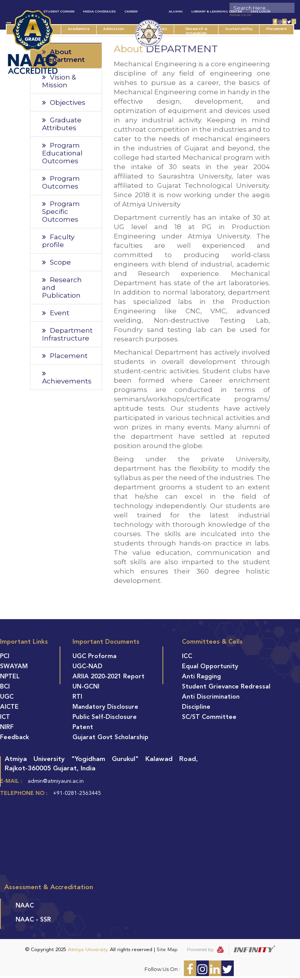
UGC (7, 697)
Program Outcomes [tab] (61, 182)
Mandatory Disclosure (105, 707)
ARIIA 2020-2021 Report (108, 677)
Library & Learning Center (216, 11)
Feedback (14, 737)
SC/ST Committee (209, 717)
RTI (77, 697)
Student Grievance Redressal (226, 687)
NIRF (7, 727)
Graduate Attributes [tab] (61, 124)
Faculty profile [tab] (58, 241)
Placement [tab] (65, 356)
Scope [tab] (56, 262)
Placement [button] (276, 28)
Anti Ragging (201, 677)
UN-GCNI (85, 687)
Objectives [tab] (63, 102)
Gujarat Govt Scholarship (110, 737)
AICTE (9, 707)
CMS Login (260, 11)
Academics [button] (79, 28)
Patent (82, 727)
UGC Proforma (94, 656)
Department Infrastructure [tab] (67, 334)
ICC (187, 656)
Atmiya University (87, 949)
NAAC (25, 906)
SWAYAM (14, 667)
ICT (5, 717)
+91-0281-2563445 (77, 793)
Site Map (167, 949)
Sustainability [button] (238, 28)
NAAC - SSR (33, 920)
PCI (4, 656)
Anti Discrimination (211, 697)
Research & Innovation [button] (196, 30)
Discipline (196, 707)
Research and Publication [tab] (62, 287)
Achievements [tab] (67, 377)
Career (131, 11)
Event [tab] (55, 313)
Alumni (176, 11)
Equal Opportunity (210, 667)
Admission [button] (113, 28)
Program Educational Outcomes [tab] (62, 153)
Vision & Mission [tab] (59, 81)
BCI (5, 687)
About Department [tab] (63, 56)
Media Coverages (99, 11)
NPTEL (10, 677)
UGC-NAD (87, 667)
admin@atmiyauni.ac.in (56, 781)
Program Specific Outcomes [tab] (61, 211)
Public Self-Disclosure (104, 717)
